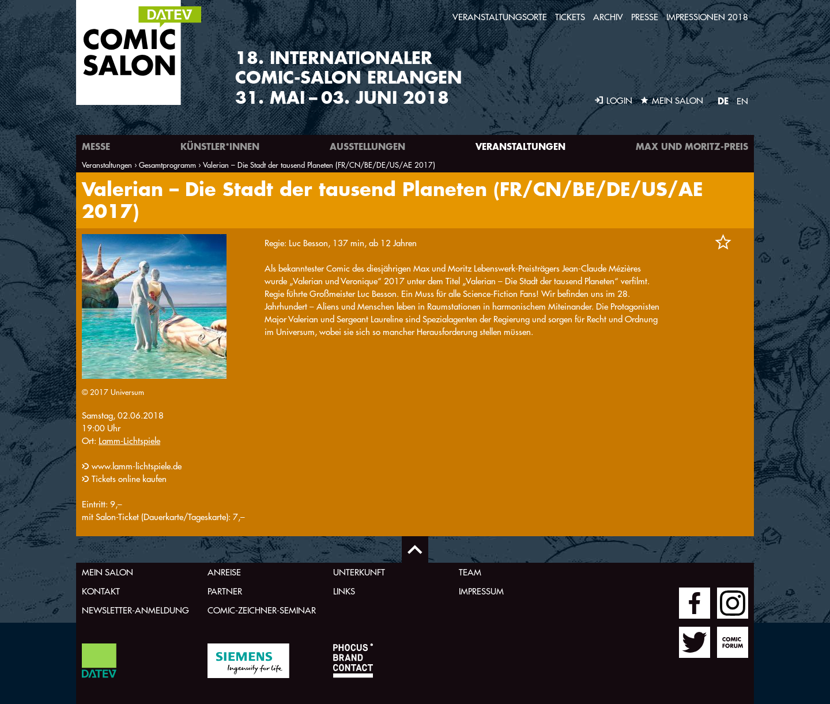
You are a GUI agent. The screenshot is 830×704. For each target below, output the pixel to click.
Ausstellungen (367, 146)
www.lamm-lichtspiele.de (137, 466)
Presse (644, 17)
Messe (96, 146)
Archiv (608, 17)
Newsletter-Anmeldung (135, 610)
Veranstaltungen (520, 146)
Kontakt (101, 591)
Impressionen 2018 (707, 17)
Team (470, 572)
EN (742, 101)
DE (723, 101)
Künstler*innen (219, 146)
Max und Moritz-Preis (692, 146)
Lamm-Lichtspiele (129, 440)
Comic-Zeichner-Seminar (261, 610)
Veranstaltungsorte (499, 17)
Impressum (481, 591)
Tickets (570, 17)
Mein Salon (107, 572)
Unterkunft (359, 572)
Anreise (224, 572)
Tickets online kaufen (129, 478)
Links (344, 591)
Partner (224, 591)
